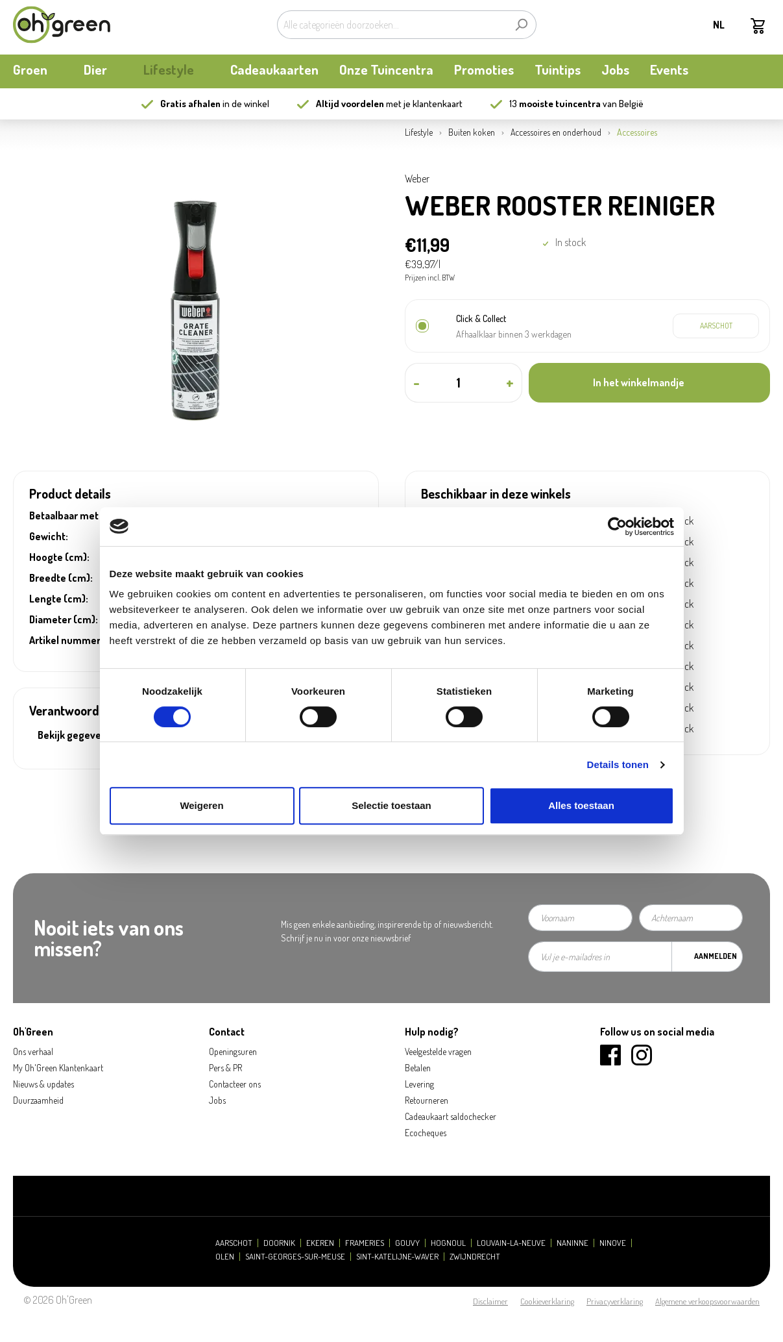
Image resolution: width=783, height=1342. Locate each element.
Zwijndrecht (475, 1256)
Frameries (364, 1243)
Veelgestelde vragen (438, 1051)
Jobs (217, 1100)
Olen (224, 1256)
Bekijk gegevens (75, 734)
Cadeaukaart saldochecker (450, 1116)
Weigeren (201, 805)
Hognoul (448, 1243)
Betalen (418, 1067)
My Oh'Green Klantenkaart (58, 1067)
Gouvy (407, 1243)
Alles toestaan (581, 805)
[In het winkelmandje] (649, 383)
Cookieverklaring (547, 1301)
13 (555, 103)
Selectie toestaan (391, 805)
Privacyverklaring (614, 1301)
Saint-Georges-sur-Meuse (295, 1256)
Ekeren (320, 1243)
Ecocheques (425, 1132)
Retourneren (426, 1100)
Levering (419, 1083)
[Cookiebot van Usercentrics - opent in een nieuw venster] (617, 526)
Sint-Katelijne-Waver (397, 1256)
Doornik (279, 1243)
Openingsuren (233, 1051)
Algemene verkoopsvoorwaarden (707, 1301)
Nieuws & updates (43, 1083)
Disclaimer (490, 1301)
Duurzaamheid (38, 1100)
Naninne (572, 1243)
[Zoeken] (521, 24)
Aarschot (233, 1243)
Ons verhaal (33, 1051)
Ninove (612, 1243)
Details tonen (618, 764)
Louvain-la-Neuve (511, 1243)
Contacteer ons (235, 1083)
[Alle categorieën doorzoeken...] (392, 24)
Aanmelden (715, 956)
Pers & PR (225, 1067)
